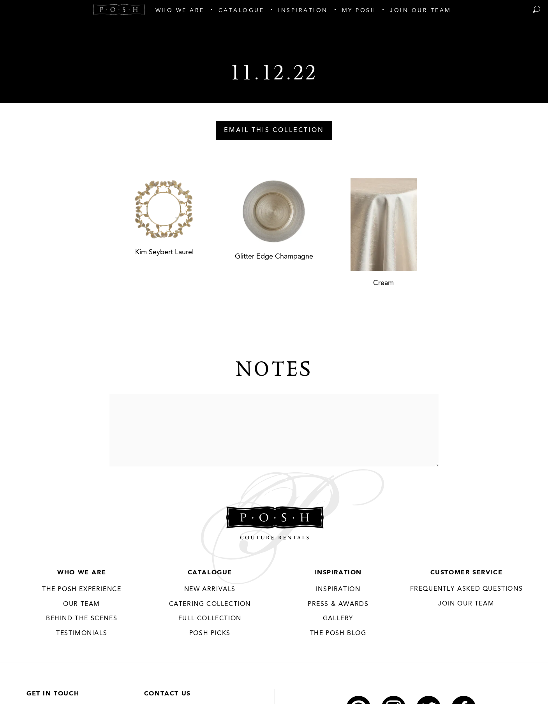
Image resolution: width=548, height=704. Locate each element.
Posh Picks (210, 633)
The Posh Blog (338, 633)
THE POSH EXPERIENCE (81, 589)
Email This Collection (274, 130)
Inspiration (338, 573)
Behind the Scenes (81, 619)
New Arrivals (210, 589)
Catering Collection (210, 604)
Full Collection (209, 619)
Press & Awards (338, 604)
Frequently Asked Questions (466, 589)
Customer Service (466, 573)
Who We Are (81, 573)
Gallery (338, 619)
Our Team (81, 604)
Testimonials (81, 633)
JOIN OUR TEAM (466, 604)
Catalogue (210, 573)
